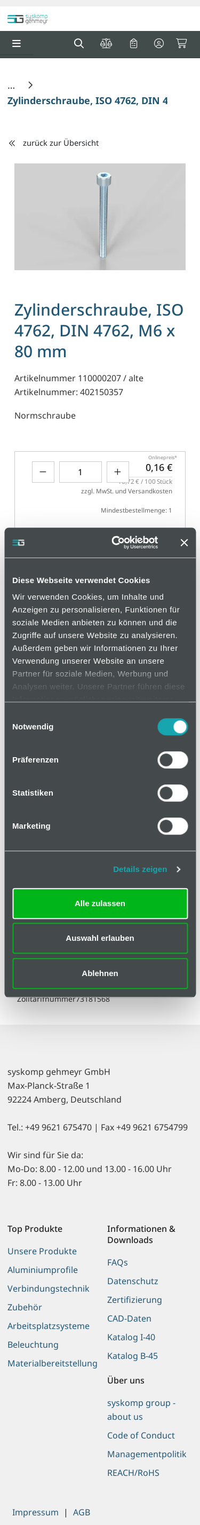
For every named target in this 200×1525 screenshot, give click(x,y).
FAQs (117, 1262)
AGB (81, 1512)
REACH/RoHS (133, 1473)
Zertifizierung (134, 1300)
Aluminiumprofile (42, 1270)
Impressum (35, 1512)
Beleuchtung (33, 1344)
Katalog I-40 (131, 1337)
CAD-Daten (129, 1318)
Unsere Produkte (42, 1251)
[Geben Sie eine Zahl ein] (80, 471)
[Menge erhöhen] (118, 471)
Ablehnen (100, 973)
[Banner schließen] (184, 542)
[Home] (12, 84)
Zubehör (24, 1307)
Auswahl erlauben (100, 937)
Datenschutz (132, 1281)
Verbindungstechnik (48, 1288)
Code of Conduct (141, 1435)
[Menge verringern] (43, 471)
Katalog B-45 (132, 1356)
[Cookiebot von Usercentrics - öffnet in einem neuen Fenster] (117, 542)
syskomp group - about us (141, 1409)
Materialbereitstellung (50, 1363)
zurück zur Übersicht (53, 142)
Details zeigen (140, 869)
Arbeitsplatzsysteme (48, 1326)
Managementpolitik (147, 1454)
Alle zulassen (100, 903)
